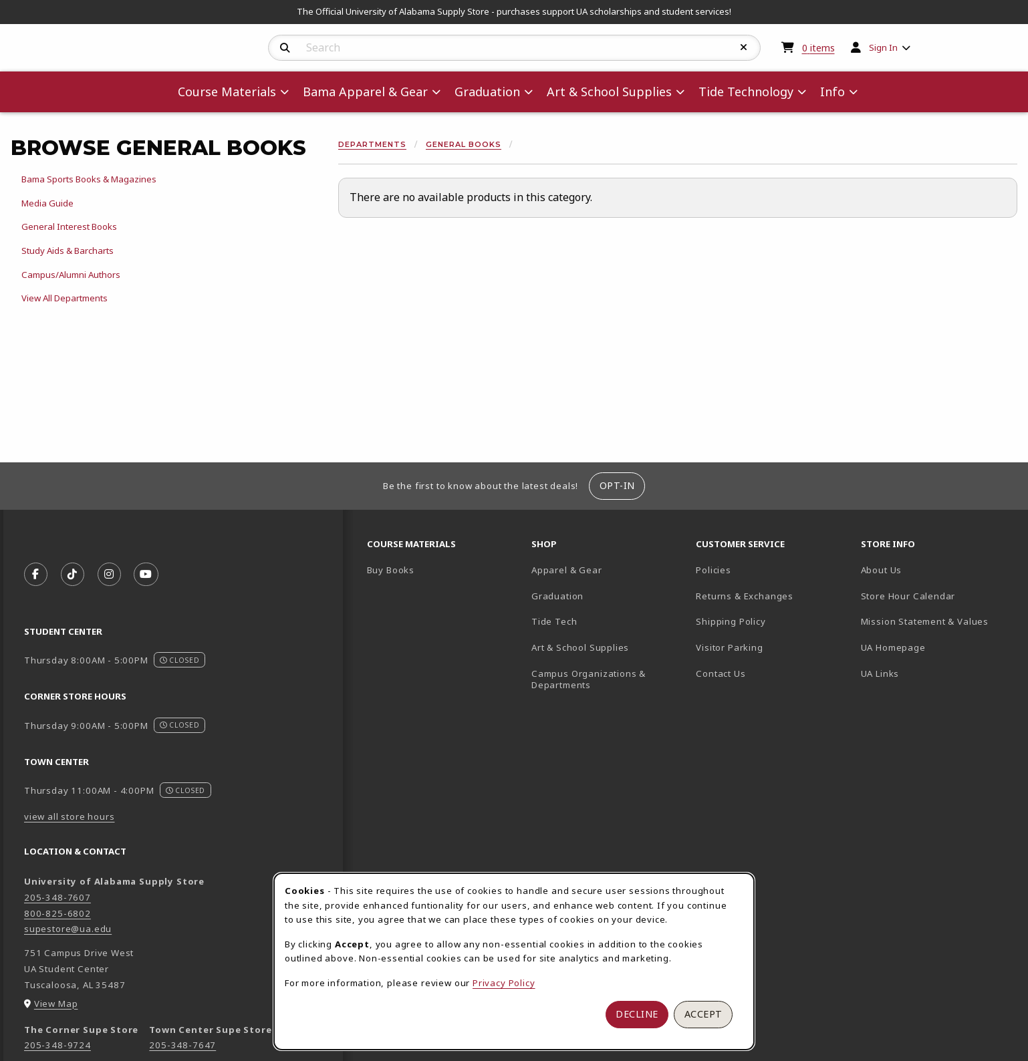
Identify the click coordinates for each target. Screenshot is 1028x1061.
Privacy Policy (504, 983)
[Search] (285, 48)
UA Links (880, 673)
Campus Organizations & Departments (607, 679)
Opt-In (617, 485)
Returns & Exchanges (744, 596)
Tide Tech (554, 621)
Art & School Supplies (580, 647)
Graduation (557, 596)
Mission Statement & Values (925, 621)
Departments (372, 144)
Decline (637, 1014)
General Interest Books (69, 226)
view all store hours (69, 816)
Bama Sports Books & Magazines (88, 179)
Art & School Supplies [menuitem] (609, 92)
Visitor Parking (729, 647)
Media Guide (47, 203)
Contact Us (720, 673)
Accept (703, 1014)
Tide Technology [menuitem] (745, 92)
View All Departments (64, 298)
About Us (881, 570)
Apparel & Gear (566, 570)
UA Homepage (938, 647)
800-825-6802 (57, 913)
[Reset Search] (744, 47)
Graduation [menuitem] (487, 92)
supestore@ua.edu (68, 929)
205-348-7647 (182, 1045)
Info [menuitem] (832, 92)
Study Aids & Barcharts (67, 251)
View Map (56, 1004)
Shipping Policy (730, 621)
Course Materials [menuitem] (227, 92)
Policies (713, 570)
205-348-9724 (57, 1045)
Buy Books (390, 570)
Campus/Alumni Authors (70, 275)
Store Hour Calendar (938, 595)
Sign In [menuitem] (883, 47)
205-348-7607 (57, 897)
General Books (463, 144)
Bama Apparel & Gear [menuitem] (365, 92)
